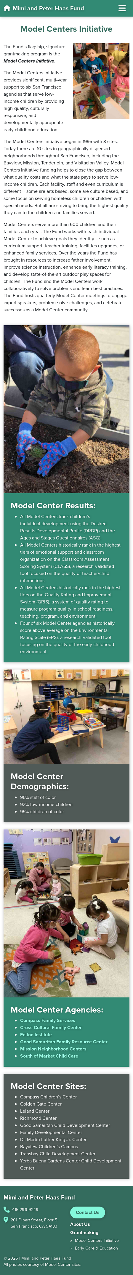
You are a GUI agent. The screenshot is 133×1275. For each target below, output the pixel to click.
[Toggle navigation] (122, 8)
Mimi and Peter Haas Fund (44, 8)
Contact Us (88, 1212)
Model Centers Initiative (97, 1240)
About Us (80, 1224)
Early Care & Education (96, 1248)
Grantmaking (84, 1232)
